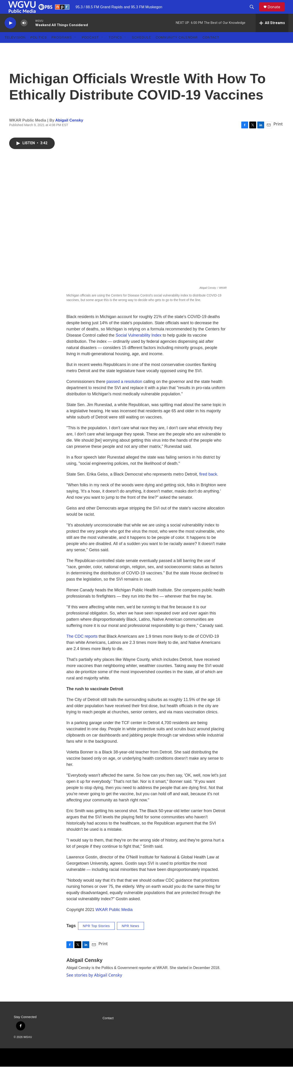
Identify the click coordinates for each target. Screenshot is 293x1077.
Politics (38, 48)
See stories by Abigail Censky (94, 985)
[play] (10, 33)
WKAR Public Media (114, 920)
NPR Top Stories (96, 936)
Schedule (141, 48)
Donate (277, 12)
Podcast (90, 48)
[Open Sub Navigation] (75, 48)
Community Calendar (177, 48)
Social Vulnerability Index (138, 345)
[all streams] (272, 33)
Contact (210, 48)
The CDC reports (82, 646)
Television (15, 48)
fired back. (208, 484)
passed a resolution (124, 392)
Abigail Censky (69, 130)
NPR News (130, 936)
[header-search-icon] (254, 12)
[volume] (24, 33)
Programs (61, 48)
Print (278, 134)
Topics (115, 48)
